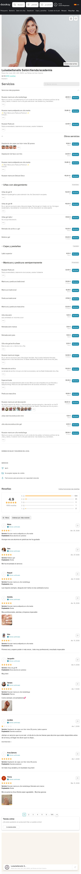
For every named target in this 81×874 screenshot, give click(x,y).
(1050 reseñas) (10, 76)
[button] (18, 4)
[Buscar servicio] (61, 84)
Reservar (75, 98)
